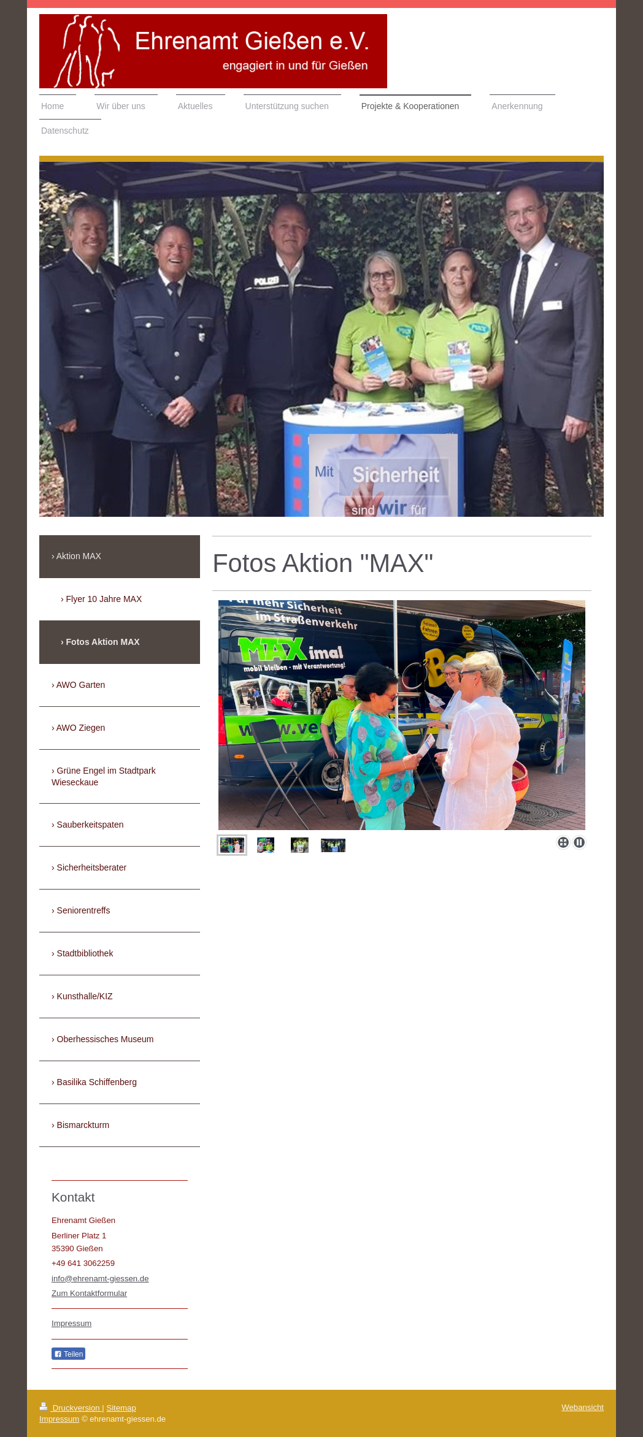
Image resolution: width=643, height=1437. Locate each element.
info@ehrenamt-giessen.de (100, 1278)
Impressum (71, 1323)
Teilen (68, 1354)
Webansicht (582, 1407)
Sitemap (121, 1407)
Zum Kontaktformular (89, 1293)
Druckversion (70, 1407)
